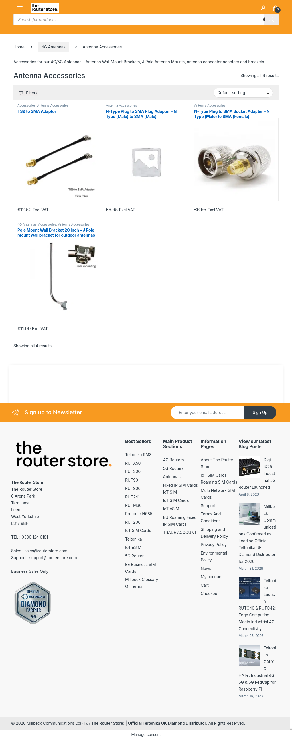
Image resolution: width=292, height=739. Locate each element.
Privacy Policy (214, 544)
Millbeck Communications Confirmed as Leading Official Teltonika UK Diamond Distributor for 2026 (257, 534)
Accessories (26, 105)
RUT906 (133, 488)
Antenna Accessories (52, 105)
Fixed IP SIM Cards (180, 485)
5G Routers (173, 468)
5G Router (134, 555)
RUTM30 (133, 505)
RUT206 (133, 522)
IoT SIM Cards (138, 530)
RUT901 (132, 480)
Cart (205, 585)
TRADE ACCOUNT (180, 532)
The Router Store (107, 723)
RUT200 (133, 471)
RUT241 (132, 496)
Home (19, 46)
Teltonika (133, 539)
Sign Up (260, 412)
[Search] (271, 19)
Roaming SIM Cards (219, 482)
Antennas (172, 476)
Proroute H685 (138, 513)
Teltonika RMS (138, 454)
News (206, 568)
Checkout (209, 593)
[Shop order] (243, 93)
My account (212, 576)
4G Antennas (54, 46)
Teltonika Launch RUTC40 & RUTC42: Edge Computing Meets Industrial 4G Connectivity (257, 604)
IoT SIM (170, 492)
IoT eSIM (133, 547)
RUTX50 (133, 463)
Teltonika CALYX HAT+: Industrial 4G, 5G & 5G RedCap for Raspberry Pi (257, 668)
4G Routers (173, 459)
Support (208, 505)
